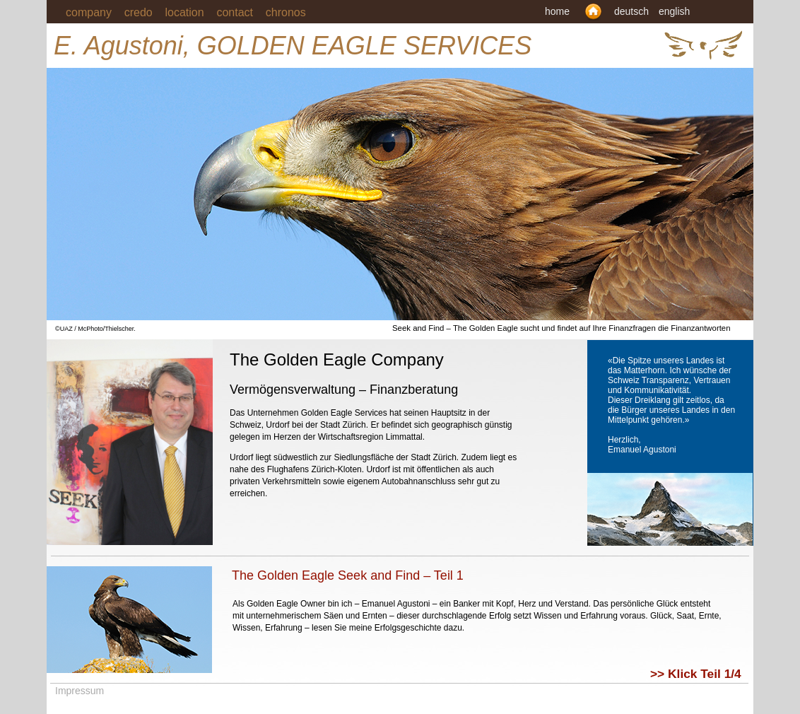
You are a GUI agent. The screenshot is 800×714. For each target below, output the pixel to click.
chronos (286, 12)
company (89, 12)
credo (138, 12)
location (184, 12)
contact (240, 12)
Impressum (79, 690)
